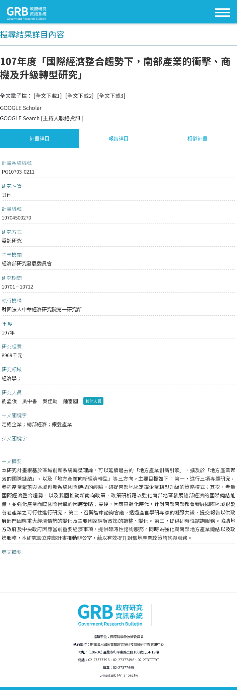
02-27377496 (123, 659)
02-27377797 (148, 659)
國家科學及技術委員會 (127, 636)
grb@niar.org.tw (124, 675)
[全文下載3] (111, 95)
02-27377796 (98, 659)
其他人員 (93, 401)
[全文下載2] (79, 95)
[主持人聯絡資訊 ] (62, 118)
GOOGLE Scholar (21, 108)
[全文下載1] (47, 95)
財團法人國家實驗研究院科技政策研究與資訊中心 (127, 644)
